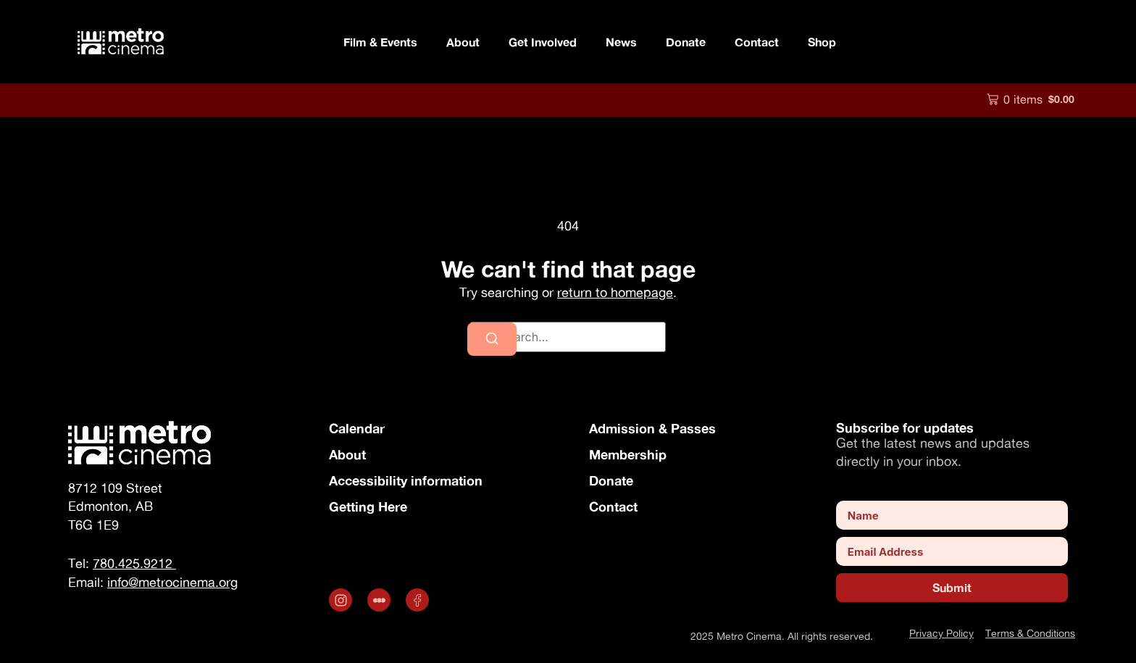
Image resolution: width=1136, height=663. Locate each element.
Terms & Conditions (1030, 633)
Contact (757, 42)
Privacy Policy (941, 633)
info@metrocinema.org (172, 582)
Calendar (357, 428)
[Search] (492, 339)
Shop (822, 42)
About (463, 42)
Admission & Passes (652, 428)
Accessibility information (406, 480)
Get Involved (543, 42)
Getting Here (368, 506)
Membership (628, 454)
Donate (686, 42)
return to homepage (615, 292)
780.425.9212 (134, 563)
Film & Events (380, 42)
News (621, 42)
